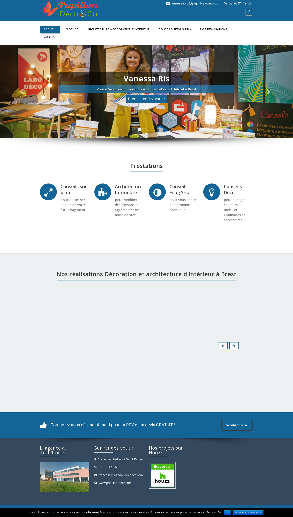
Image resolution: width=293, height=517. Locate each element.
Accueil (50, 29)
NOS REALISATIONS (213, 29)
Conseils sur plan (74, 189)
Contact (50, 36)
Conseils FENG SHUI (174, 29)
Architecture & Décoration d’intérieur (118, 29)
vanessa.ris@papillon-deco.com (121, 475)
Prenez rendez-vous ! (146, 98)
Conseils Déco (233, 189)
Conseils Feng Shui (180, 189)
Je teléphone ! (237, 425)
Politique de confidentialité (248, 512)
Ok (227, 512)
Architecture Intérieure (128, 189)
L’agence (71, 29)
